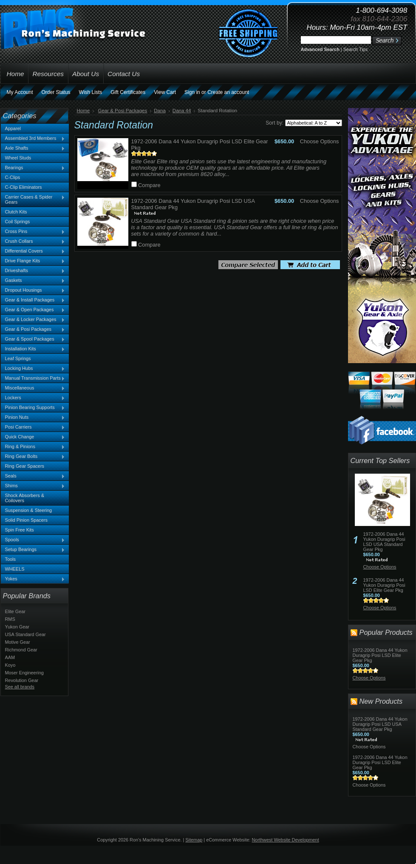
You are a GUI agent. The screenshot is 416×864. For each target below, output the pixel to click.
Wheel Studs (18, 157)
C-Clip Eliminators (23, 187)
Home (83, 110)
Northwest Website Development (285, 839)
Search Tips (355, 49)
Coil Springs (17, 221)
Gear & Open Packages (33, 310)
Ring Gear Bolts (33, 457)
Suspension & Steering (28, 510)
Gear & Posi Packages (33, 330)
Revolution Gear (22, 680)
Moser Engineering (24, 672)
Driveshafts (33, 271)
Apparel (13, 128)
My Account (20, 92)
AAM (10, 657)
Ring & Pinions (33, 447)
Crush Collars (33, 241)
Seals (33, 476)
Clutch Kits (16, 211)
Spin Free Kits (19, 529)
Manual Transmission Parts (33, 378)
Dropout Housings (33, 290)
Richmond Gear (21, 649)
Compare (149, 185)
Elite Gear (15, 611)
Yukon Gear (17, 626)
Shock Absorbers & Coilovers (25, 498)
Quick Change (33, 437)
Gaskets (33, 281)
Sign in (192, 92)
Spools (33, 540)
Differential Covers (33, 251)
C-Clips (12, 177)
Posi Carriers (33, 427)
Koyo (10, 665)
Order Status (56, 92)
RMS (10, 619)
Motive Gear (17, 642)
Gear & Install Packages (33, 300)
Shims (33, 486)
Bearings (33, 168)
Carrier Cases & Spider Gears (33, 199)
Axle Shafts (33, 148)
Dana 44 (182, 110)
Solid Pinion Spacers (26, 520)
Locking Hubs (33, 369)
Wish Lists (90, 92)
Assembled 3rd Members (33, 139)
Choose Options (319, 141)
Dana (160, 110)
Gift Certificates (127, 92)
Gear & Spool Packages (33, 339)
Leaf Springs (18, 358)
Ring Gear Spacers (24, 466)
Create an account (228, 92)
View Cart (165, 92)
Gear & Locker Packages (33, 320)
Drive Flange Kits (33, 261)
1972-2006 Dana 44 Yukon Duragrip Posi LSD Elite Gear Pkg (384, 585)
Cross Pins (33, 232)
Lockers (33, 398)
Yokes (33, 579)
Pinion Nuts (33, 418)
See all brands (20, 686)
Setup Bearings (33, 550)
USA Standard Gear (25, 634)
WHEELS (15, 568)
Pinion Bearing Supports (33, 408)
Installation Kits (33, 349)
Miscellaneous (33, 388)
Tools (10, 559)
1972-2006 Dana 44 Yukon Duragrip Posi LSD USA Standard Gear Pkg (384, 541)
